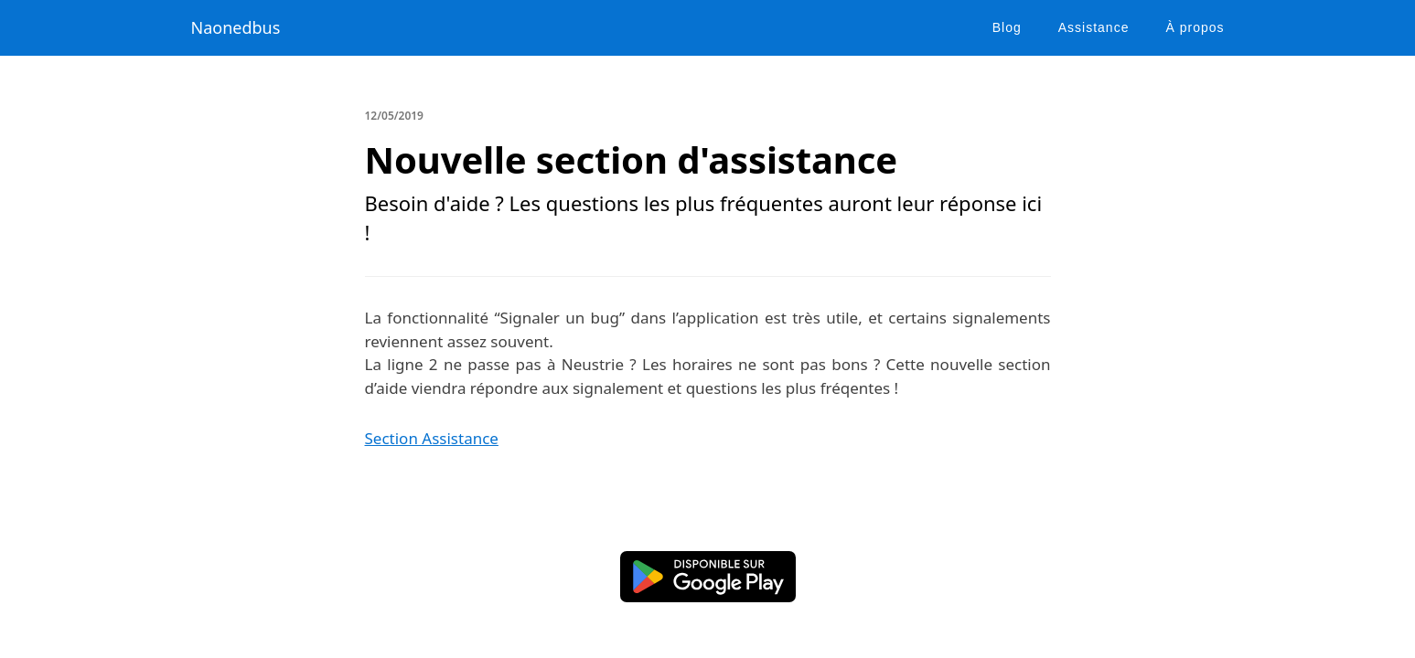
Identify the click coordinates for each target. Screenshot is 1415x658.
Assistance (1094, 27)
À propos (1194, 27)
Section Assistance (431, 438)
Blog (1007, 27)
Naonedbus (236, 27)
